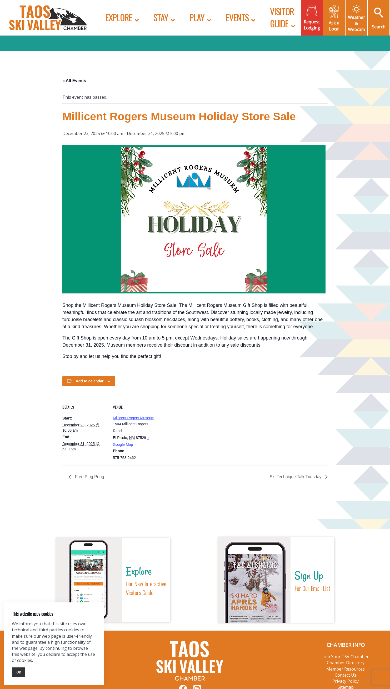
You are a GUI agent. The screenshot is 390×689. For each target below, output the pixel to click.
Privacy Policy (345, 681)
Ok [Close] (18, 672)
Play (196, 17)
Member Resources (345, 669)
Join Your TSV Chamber (345, 657)
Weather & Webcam (356, 23)
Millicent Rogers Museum (133, 418)
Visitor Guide (282, 17)
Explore (118, 17)
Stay (160, 17)
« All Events (74, 80)
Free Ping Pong (89, 477)
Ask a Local (334, 26)
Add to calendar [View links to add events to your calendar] (90, 381)
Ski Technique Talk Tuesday (296, 477)
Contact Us (345, 675)
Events (237, 17)
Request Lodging (312, 25)
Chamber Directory (345, 663)
